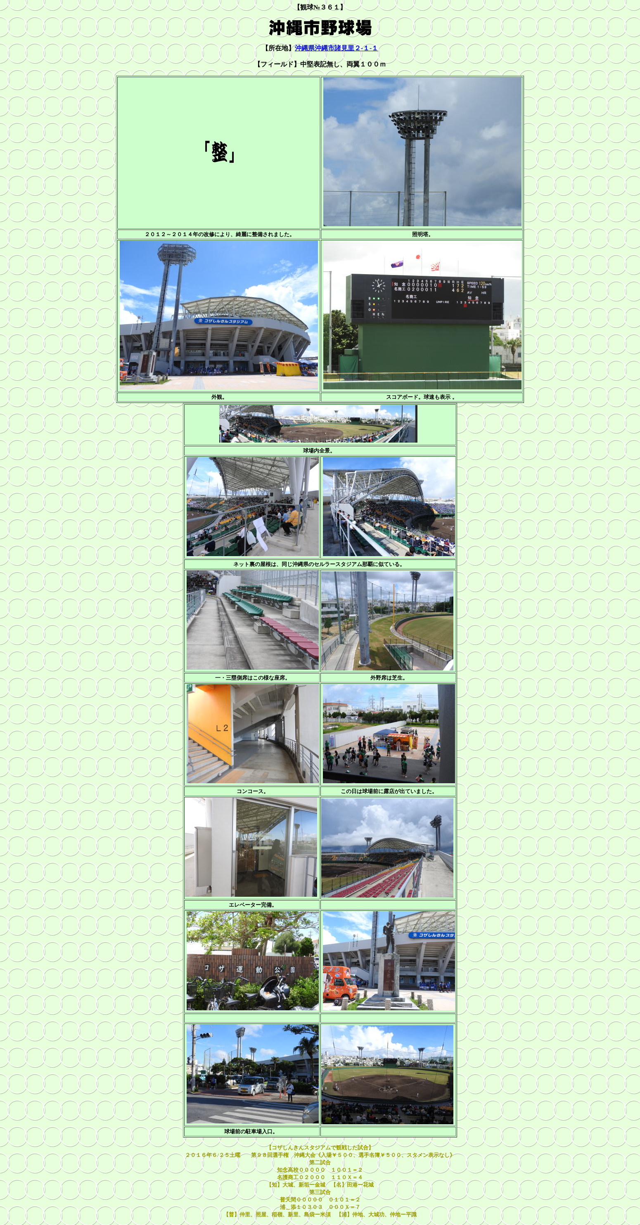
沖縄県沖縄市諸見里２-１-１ (337, 48)
